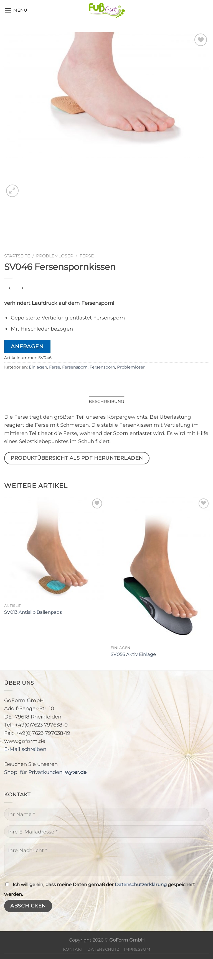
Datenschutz (103, 949)
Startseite (17, 256)
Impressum (137, 949)
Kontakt (73, 949)
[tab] (106, 402)
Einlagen (38, 367)
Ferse (87, 256)
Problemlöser (54, 256)
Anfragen (27, 346)
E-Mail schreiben (25, 749)
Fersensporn (75, 367)
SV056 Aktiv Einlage (133, 654)
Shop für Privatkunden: (45, 772)
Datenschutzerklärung (141, 884)
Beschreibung (106, 401)
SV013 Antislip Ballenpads (33, 612)
